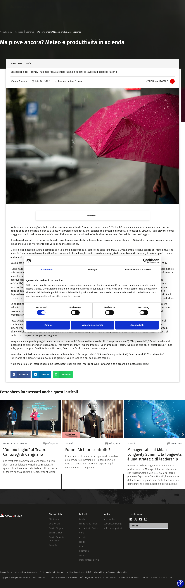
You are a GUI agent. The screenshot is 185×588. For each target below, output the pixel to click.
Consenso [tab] (46, 269)
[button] (20, 374)
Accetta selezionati (92, 325)
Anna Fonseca (20, 81)
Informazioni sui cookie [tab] (138, 269)
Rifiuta (48, 325)
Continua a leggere (157, 81)
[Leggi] (30, 444)
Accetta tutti (137, 325)
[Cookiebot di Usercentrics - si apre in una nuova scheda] (145, 260)
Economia (30, 32)
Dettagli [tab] (92, 269)
